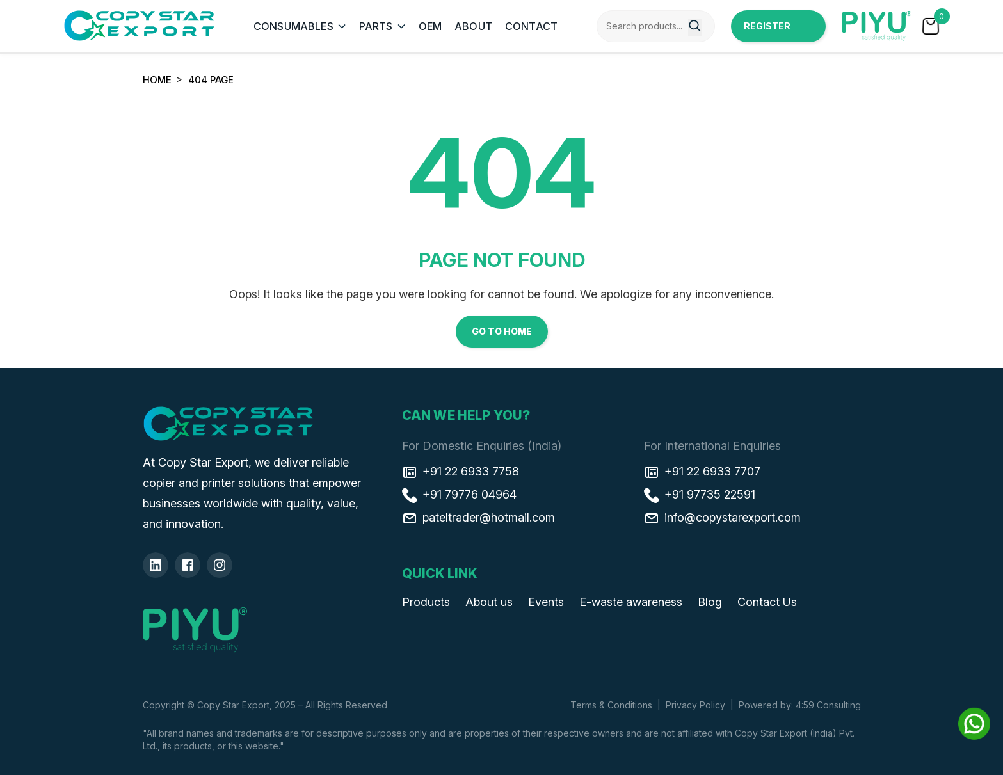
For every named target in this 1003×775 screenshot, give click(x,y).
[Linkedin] (155, 565)
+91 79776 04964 (459, 495)
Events (546, 602)
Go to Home (502, 331)
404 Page (211, 80)
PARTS (376, 26)
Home (157, 80)
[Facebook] (187, 565)
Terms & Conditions (611, 704)
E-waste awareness (630, 602)
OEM (430, 26)
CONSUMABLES (293, 26)
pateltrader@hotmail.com (478, 518)
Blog (710, 602)
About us (489, 602)
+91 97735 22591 (699, 495)
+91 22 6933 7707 (702, 472)
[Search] (695, 27)
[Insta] (219, 565)
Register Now (767, 31)
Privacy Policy (695, 704)
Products (426, 602)
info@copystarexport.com (722, 518)
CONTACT (531, 26)
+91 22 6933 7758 (460, 472)
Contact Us (767, 602)
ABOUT (473, 26)
